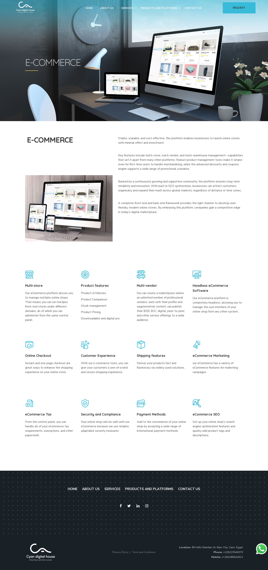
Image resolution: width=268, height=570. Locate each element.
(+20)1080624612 (232, 557)
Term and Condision (144, 552)
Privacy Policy (120, 552)
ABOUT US (91, 489)
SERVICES (112, 489)
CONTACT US (189, 489)
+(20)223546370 (233, 552)
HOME (72, 489)
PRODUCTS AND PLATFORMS (149, 489)
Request (239, 8)
